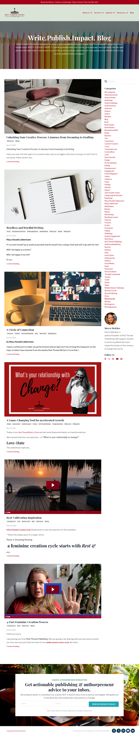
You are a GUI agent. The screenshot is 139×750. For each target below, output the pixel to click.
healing (108, 207)
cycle (18, 533)
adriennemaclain (113, 96)
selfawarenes (111, 297)
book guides (111, 133)
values (108, 327)
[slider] (51, 523)
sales (107, 290)
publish (108, 263)
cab (106, 150)
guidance (17, 342)
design (108, 177)
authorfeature (111, 110)
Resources (122, 13)
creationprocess (11, 533)
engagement (110, 190)
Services (98, 13)
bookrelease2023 (113, 140)
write (36, 342)
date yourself (111, 173)
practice (35, 434)
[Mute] (91, 523)
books (8, 239)
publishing (110, 267)
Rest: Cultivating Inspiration (31, 529)
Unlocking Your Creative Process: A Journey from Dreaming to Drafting (48, 140)
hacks (107, 203)
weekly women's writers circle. (60, 655)
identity (108, 210)
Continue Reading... (13, 168)
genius (108, 197)
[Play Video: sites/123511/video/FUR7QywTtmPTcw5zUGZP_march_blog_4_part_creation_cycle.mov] (52, 601)
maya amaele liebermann (18, 239)
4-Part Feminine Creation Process (36, 634)
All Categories (111, 93)
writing (17, 147)
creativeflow (111, 167)
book (107, 130)
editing (9, 434)
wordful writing (44, 239)
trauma (108, 320)
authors (108, 117)
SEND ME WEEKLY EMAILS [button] (103, 718)
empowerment (16, 434)
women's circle (26, 533)
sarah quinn (110, 293)
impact (108, 213)
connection (10, 342)
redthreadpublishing (32, 239)
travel (107, 324)
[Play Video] (6, 523)
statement (109, 310)
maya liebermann (113, 230)
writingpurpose (52, 342)
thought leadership (57, 434)
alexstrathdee (111, 100)
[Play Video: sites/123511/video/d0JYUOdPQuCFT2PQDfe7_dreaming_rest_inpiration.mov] (52, 495)
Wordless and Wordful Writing (32, 235)
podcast (108, 250)
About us (87, 13)
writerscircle (10, 147)
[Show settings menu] (95, 523)
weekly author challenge (117, 334)
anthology (109, 103)
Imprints (110, 13)
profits (108, 257)
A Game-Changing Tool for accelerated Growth (47, 430)
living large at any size (116, 220)
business (109, 147)
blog (107, 127)
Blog (132, 13)
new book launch (26, 434)
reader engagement (114, 270)
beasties (109, 123)
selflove (108, 300)
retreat (108, 283)
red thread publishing (27, 342)
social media (111, 303)
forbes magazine (113, 193)
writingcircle (67, 239)
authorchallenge (112, 106)
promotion (110, 260)
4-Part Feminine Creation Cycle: (21, 541)
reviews (108, 287)
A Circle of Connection (26, 338)
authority (109, 113)
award (108, 120)
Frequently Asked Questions (16, 745)
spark (107, 307)
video (107, 330)
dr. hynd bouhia (112, 180)
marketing (109, 223)
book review (111, 137)
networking (110, 243)
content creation (113, 157)
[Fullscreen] (99, 523)
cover (107, 160)
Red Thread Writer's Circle (31, 443)
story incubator (112, 313)
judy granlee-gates (114, 217)
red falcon (110, 273)
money (108, 240)
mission (108, 237)
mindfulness (110, 233)
